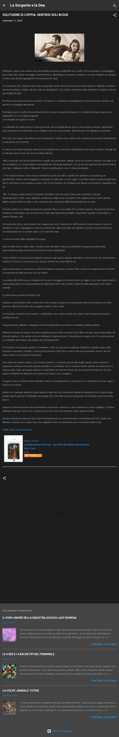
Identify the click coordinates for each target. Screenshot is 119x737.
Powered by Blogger (59, 731)
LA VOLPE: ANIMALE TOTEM (20, 690)
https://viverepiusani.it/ (20, 429)
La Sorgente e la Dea (27, 5)
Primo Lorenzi (31, 440)
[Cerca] (115, 6)
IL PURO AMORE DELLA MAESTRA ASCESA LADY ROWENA (39, 617)
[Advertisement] (59, 576)
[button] (115, 15)
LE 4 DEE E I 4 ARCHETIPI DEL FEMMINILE (28, 654)
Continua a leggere (104, 644)
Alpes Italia (29, 448)
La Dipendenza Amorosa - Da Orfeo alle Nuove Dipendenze (56, 444)
